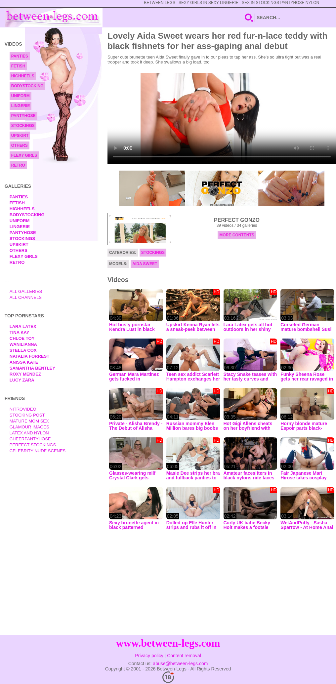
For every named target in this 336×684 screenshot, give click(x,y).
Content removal (184, 655)
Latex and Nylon (29, 432)
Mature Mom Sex (29, 421)
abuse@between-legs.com (180, 663)
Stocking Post (27, 415)
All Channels (26, 297)
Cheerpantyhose (30, 438)
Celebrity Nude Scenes (38, 450)
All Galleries (26, 291)
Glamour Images (29, 426)
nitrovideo (23, 409)
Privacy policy (149, 655)
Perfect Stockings (33, 444)
